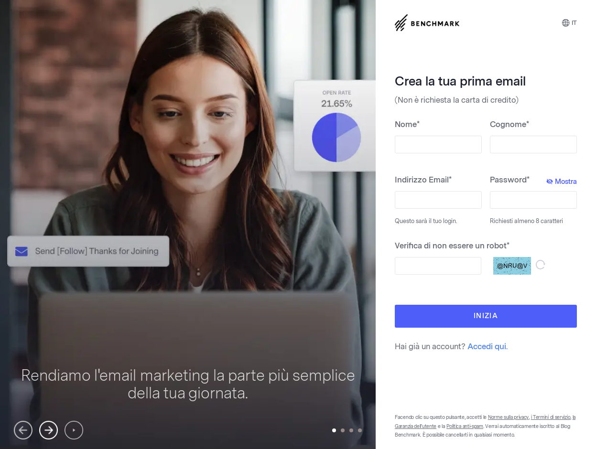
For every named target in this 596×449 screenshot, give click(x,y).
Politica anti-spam (464, 426)
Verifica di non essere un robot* (452, 245)
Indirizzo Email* (423, 179)
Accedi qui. (487, 346)
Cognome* (509, 124)
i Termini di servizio (551, 417)
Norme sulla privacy (508, 417)
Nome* (407, 124)
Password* (533, 180)
